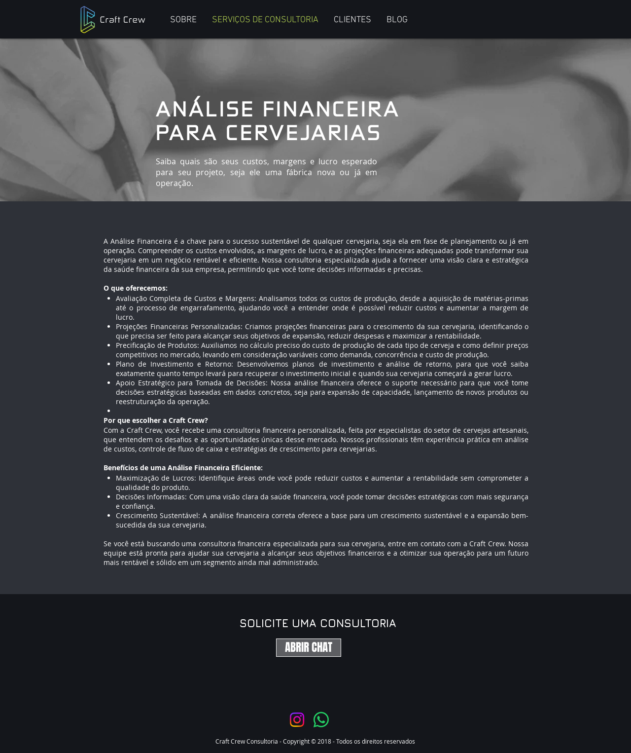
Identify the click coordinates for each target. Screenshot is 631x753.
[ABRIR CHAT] (308, 648)
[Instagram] (297, 719)
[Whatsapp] (321, 719)
